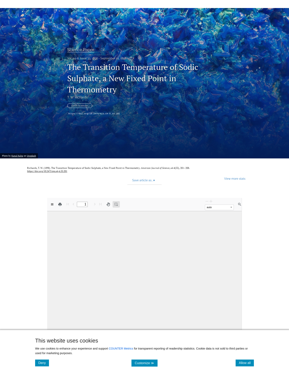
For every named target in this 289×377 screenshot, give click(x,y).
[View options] (52, 204)
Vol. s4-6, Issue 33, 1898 (82, 58)
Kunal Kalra (17, 155)
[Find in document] (239, 204)
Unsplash (31, 155)
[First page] (67, 204)
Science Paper (80, 49)
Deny (43, 363)
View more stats (234, 178)
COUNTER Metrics (121, 348)
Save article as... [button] (143, 180)
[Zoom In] (211, 201)
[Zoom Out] (207, 201)
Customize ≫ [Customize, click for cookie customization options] (146, 363)
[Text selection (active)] (116, 204)
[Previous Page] (73, 204)
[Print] (60, 204)
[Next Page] (94, 204)
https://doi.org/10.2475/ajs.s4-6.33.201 (94, 113)
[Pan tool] (108, 204)
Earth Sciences (79, 105)
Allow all (246, 363)
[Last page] (100, 204)
